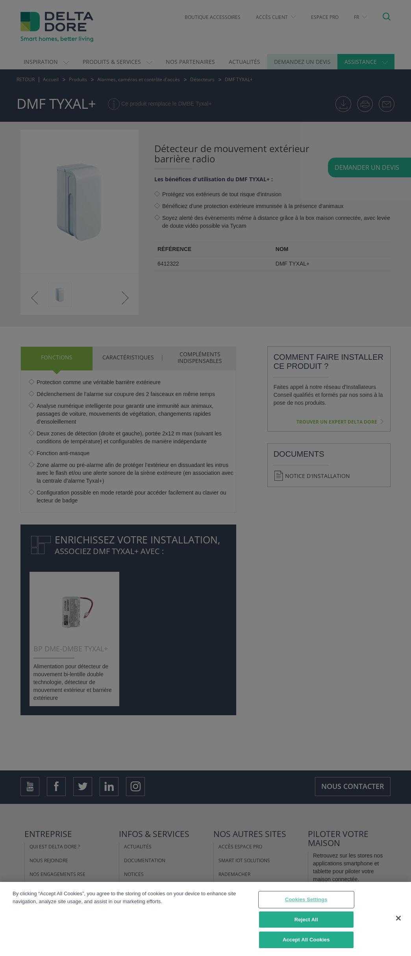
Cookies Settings (306, 901)
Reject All (306, 921)
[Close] (398, 919)
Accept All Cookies (306, 942)
